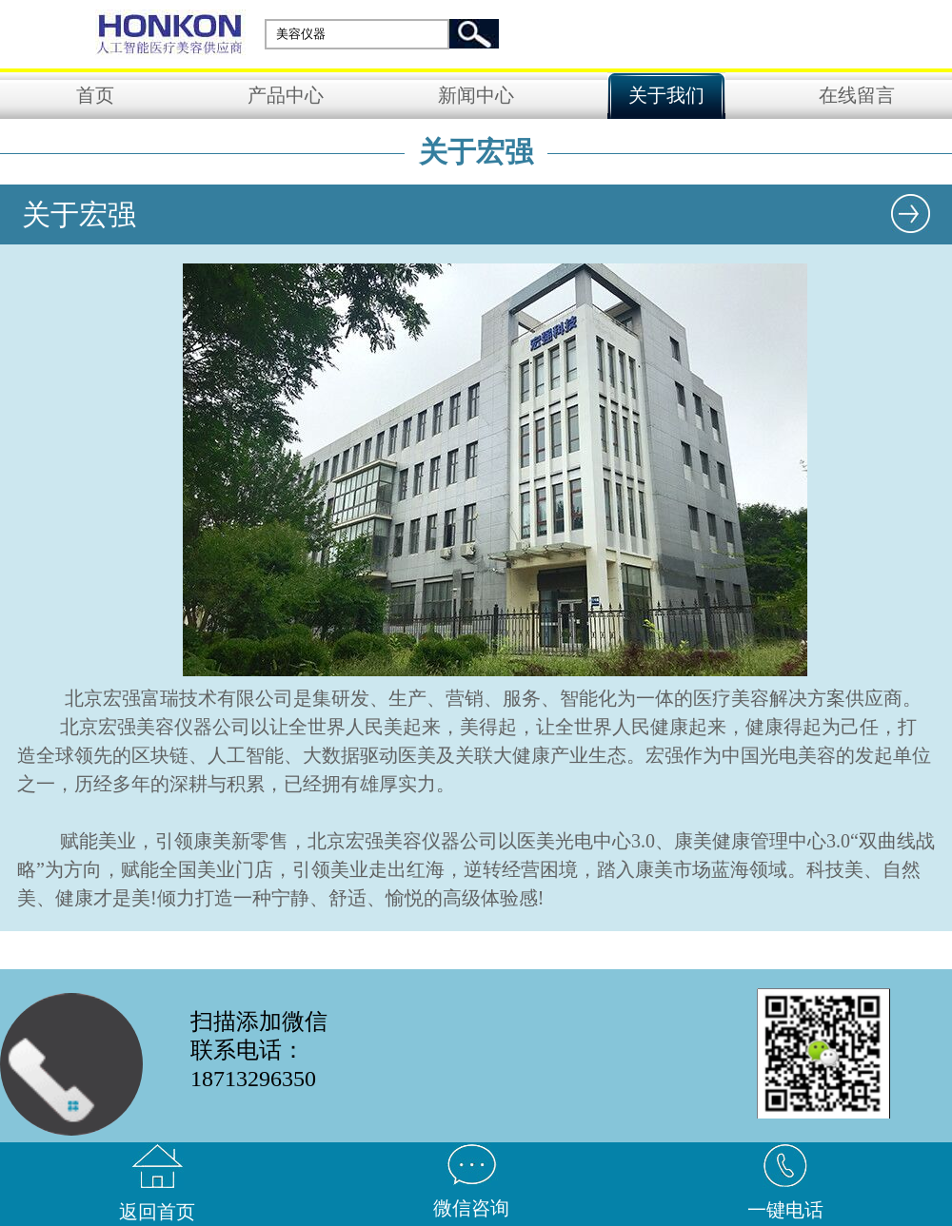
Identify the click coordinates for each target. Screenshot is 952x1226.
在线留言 (857, 95)
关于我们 (666, 95)
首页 (95, 95)
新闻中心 (476, 95)
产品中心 (286, 95)
